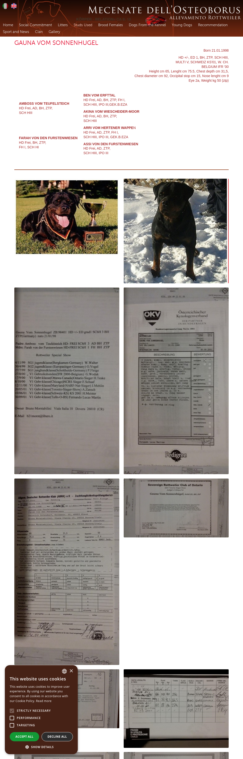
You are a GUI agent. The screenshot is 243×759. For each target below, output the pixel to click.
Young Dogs (182, 25)
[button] (41, 746)
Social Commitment (35, 25)
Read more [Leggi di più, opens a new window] (44, 701)
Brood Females (110, 25)
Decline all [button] (57, 737)
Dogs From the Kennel (147, 25)
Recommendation (213, 25)
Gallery (54, 32)
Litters (63, 25)
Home (8, 25)
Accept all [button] (25, 737)
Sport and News (16, 32)
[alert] (41, 709)
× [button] (71, 671)
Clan (39, 32)
